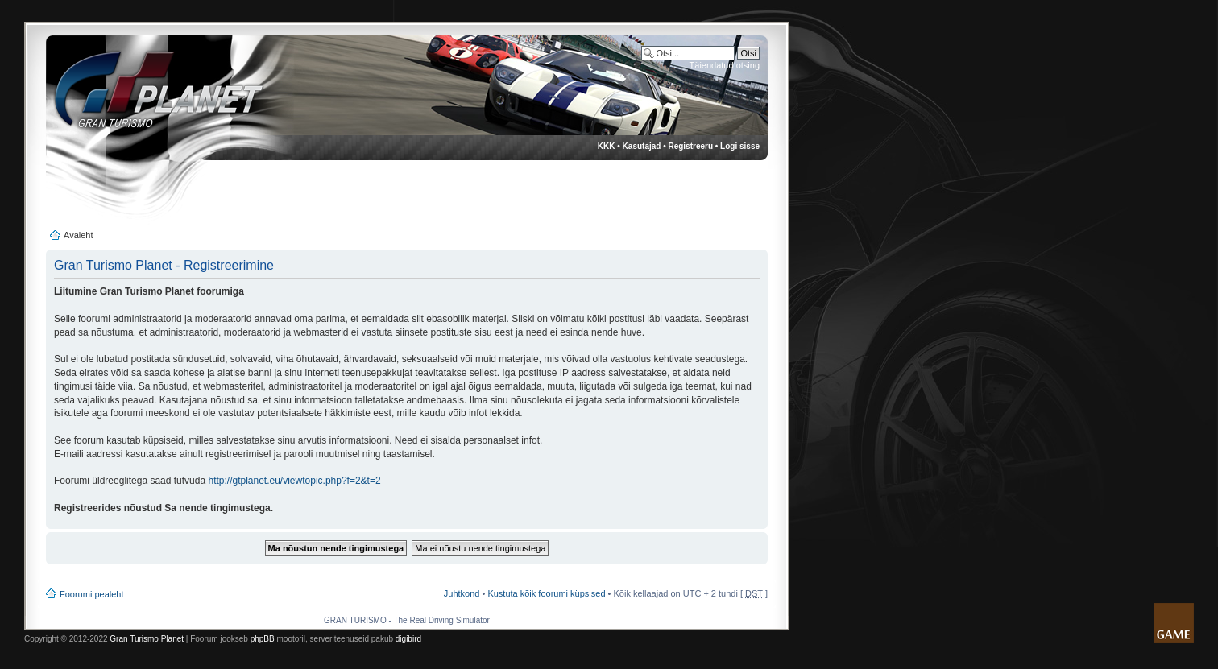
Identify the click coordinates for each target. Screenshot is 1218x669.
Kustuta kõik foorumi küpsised (546, 593)
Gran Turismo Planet (147, 638)
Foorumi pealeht (92, 594)
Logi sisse (740, 146)
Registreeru (690, 146)
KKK (606, 146)
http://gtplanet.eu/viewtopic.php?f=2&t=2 (294, 480)
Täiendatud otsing (725, 65)
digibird (408, 638)
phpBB (263, 638)
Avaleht (78, 235)
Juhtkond (462, 593)
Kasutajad (642, 146)
